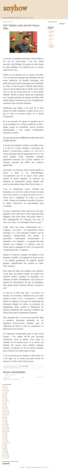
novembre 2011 (5, 411)
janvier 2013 (4, 400)
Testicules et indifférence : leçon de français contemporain (52, 46)
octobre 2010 (4, 430)
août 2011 (4, 415)
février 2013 (4, 399)
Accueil (23, 377)
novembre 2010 (5, 428)
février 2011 (4, 424)
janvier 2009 (4, 439)
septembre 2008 (5, 442)
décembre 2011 (5, 410)
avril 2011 (4, 421)
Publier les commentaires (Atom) (14, 379)
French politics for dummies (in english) (51, 35)
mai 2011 (3, 420)
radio (18, 367)
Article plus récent (6, 377)
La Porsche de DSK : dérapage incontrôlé (52, 31)
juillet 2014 (4, 394)
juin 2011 (3, 418)
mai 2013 (3, 397)
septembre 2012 (5, 401)
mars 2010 (4, 435)
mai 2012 (3, 403)
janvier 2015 (4, 389)
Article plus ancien (40, 377)
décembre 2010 (5, 427)
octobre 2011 (4, 413)
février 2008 (4, 452)
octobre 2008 (4, 441)
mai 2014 (3, 396)
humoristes (15, 367)
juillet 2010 (4, 434)
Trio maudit (51, 42)
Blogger (47, 467)
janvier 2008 (4, 454)
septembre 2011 (5, 414)
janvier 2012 (4, 408)
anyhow (15, 8)
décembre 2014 (5, 390)
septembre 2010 (5, 431)
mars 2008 (4, 451)
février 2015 (4, 387)
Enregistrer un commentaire (10, 374)
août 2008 (4, 444)
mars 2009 (4, 437)
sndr (40, 467)
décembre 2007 (5, 455)
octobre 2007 (4, 458)
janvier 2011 (4, 425)
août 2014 (4, 393)
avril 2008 (4, 449)
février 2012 (4, 407)
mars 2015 (4, 386)
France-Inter (11, 367)
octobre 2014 (4, 391)
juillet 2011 (4, 417)
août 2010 (4, 432)
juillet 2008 (4, 445)
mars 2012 (4, 406)
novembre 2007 (5, 456)
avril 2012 (4, 404)
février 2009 (4, 438)
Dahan (8, 367)
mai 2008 (3, 448)
